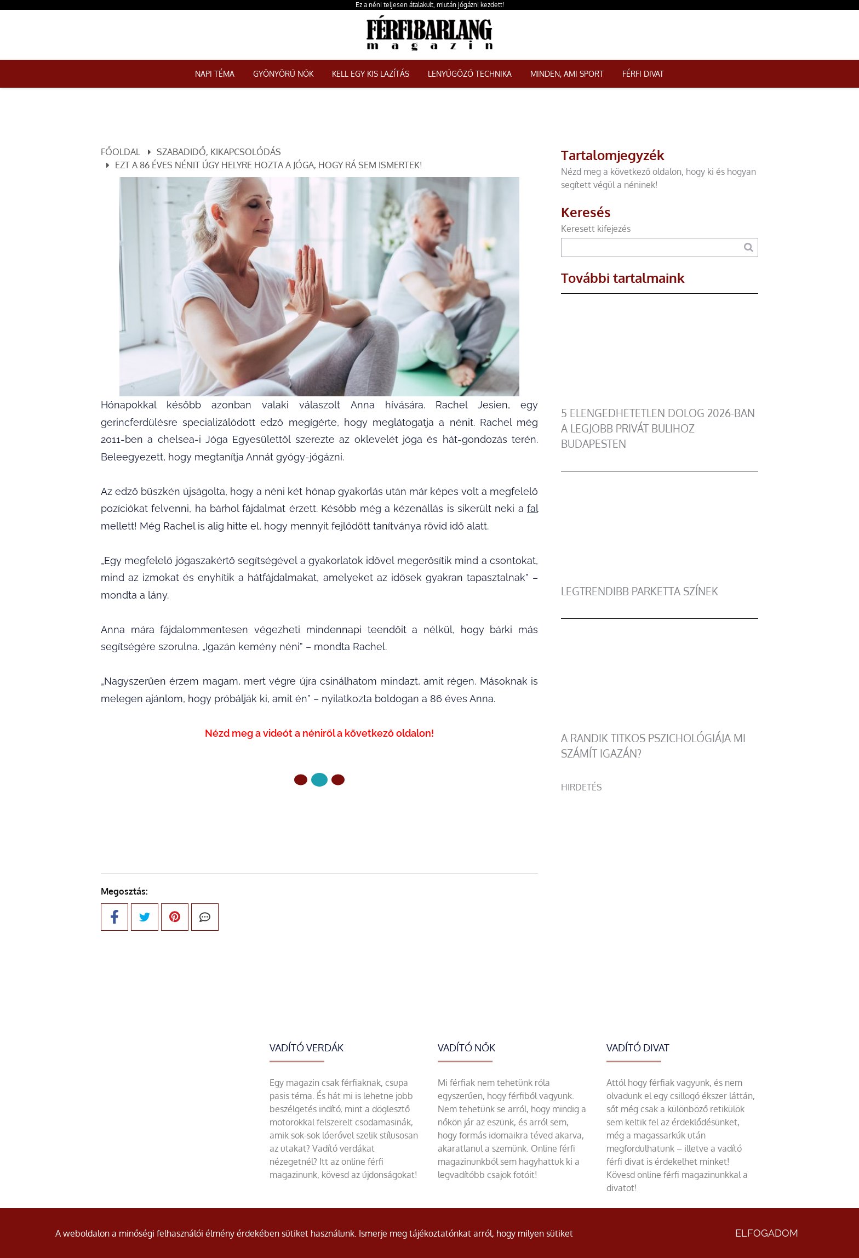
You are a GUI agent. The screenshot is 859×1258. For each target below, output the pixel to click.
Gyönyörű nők (283, 73)
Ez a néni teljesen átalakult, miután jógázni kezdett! (430, 5)
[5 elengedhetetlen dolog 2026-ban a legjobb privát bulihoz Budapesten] (659, 399)
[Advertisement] (659, 870)
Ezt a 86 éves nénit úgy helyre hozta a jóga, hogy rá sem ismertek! (268, 165)
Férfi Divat (643, 73)
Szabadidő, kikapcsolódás (219, 151)
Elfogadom (766, 1233)
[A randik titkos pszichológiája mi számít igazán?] (659, 724)
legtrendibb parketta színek (639, 591)
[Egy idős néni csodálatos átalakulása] (319, 286)
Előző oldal (254, 816)
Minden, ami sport (567, 73)
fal (532, 508)
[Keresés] (748, 247)
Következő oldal (372, 816)
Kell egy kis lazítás (370, 73)
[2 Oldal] (338, 779)
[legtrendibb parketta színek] (659, 577)
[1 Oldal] (319, 780)
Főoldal (120, 151)
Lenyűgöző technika (470, 73)
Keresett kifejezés (596, 228)
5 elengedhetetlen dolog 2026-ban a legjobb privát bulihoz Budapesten (658, 428)
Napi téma (214, 73)
